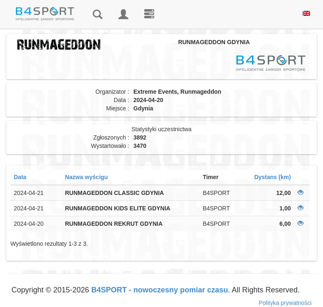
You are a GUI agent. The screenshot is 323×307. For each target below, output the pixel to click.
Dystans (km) (272, 177)
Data (20, 177)
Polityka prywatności (285, 303)
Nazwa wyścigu (86, 177)
